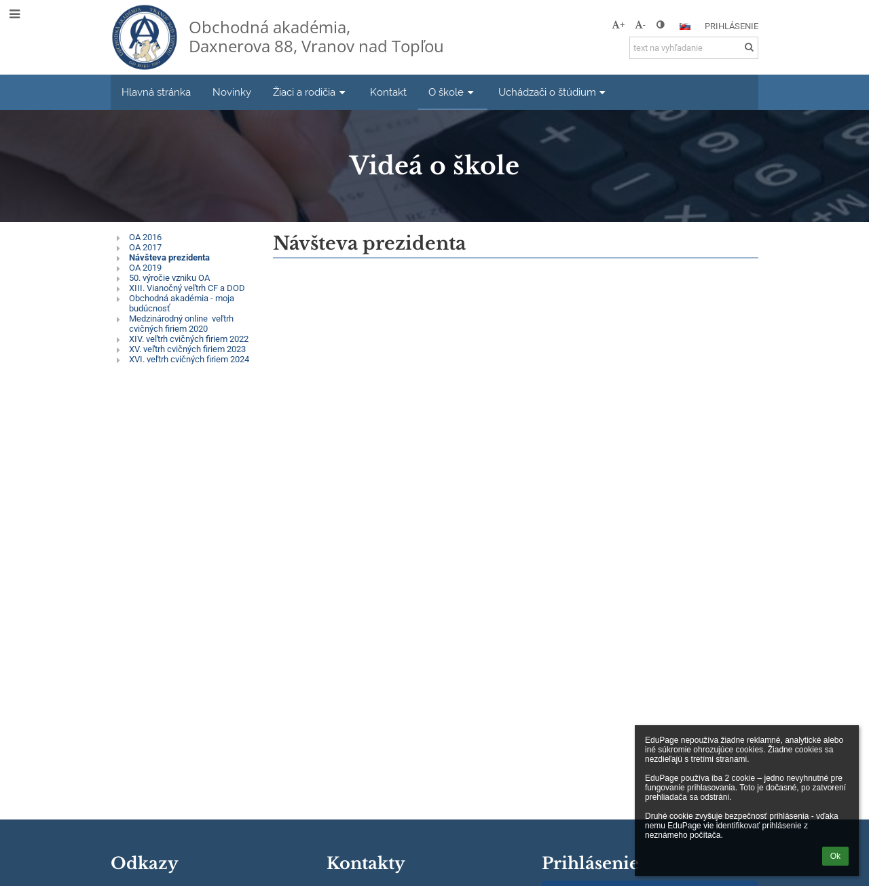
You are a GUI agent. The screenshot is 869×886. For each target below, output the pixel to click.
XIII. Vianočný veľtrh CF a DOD (187, 288)
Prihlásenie (731, 26)
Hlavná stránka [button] (156, 92)
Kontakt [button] (388, 92)
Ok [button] (835, 856)
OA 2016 (145, 237)
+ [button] (618, 25)
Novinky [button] (231, 92)
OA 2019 (145, 268)
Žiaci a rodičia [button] (310, 92)
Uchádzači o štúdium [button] (553, 92)
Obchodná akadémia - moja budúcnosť (181, 303)
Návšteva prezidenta (169, 257)
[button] (685, 26)
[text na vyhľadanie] (693, 48)
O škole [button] (452, 92)
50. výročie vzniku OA (169, 278)
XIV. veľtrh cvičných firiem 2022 (188, 339)
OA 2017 (145, 247)
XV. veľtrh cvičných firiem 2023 (187, 349)
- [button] (640, 25)
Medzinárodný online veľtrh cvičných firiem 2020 (181, 323)
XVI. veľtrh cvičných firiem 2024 (189, 359)
